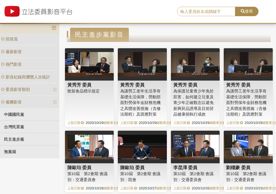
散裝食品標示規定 (83, 91)
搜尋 (247, 11)
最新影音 (11, 51)
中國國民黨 (14, 114)
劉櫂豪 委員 (238, 167)
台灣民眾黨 (14, 126)
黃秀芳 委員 (79, 84)
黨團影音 (11, 102)
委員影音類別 (15, 89)
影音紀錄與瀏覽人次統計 (25, 77)
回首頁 (9, 39)
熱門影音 (11, 64)
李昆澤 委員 (185, 167)
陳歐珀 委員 (79, 167)
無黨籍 (10, 151)
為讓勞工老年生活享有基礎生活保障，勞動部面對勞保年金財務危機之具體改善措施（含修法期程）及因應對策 (140, 102)
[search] (206, 11)
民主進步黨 (14, 139)
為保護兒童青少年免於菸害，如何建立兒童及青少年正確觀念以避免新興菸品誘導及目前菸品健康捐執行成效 (193, 102)
